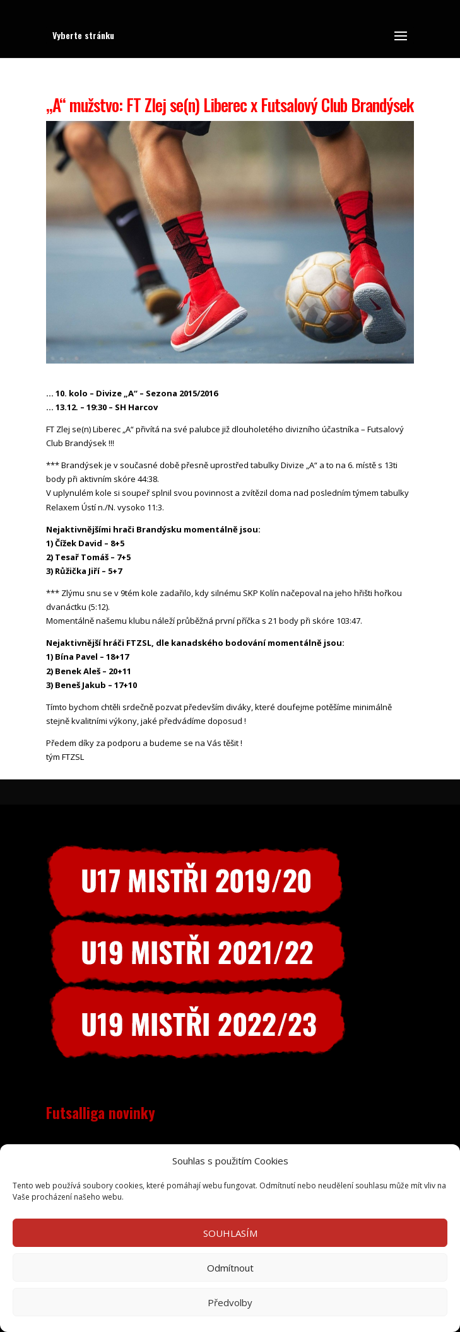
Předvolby (230, 1302)
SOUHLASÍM (230, 1233)
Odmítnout (230, 1267)
